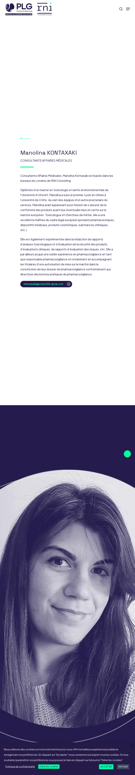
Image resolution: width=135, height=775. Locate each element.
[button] (128, 9)
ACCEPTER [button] (106, 766)
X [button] (132, 745)
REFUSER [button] (123, 766)
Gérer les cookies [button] (48, 766)
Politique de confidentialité (20, 766)
